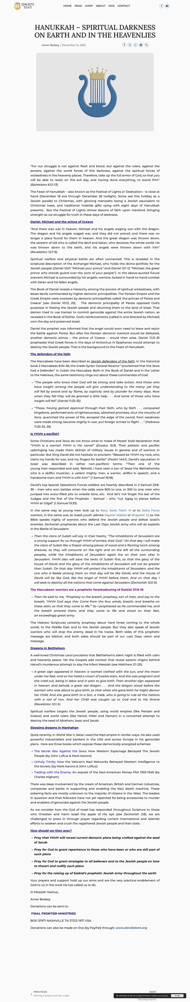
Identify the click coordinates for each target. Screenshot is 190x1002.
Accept (177, 996)
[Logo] (25, 6)
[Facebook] (161, 6)
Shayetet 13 (140, 515)
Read (79, 6)
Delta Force (151, 511)
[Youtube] (167, 6)
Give (112, 6)
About (101, 6)
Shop (90, 6)
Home (68, 6)
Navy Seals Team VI (116, 511)
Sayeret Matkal (115, 515)
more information (163, 995)
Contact (125, 6)
